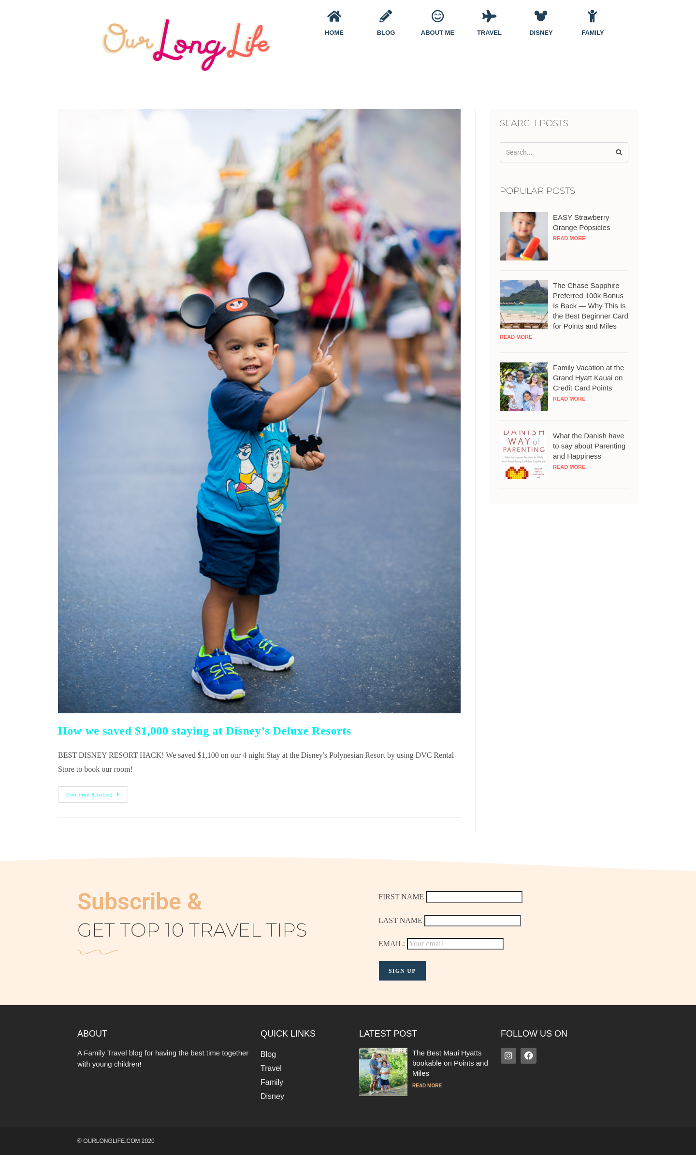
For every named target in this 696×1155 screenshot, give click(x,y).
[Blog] (385, 16)
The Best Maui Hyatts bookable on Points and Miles (450, 1063)
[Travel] (489, 16)
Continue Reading (97, 791)
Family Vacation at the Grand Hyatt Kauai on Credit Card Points (588, 377)
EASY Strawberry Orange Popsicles (581, 222)
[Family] (592, 16)
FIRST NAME (401, 897)
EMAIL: (441, 943)
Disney (540, 32)
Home (334, 32)
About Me (437, 32)
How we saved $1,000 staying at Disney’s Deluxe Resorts (204, 730)
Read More (569, 238)
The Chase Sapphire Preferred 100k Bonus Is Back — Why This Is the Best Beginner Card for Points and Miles (590, 305)
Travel (489, 32)
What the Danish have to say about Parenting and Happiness (589, 446)
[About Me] (437, 16)
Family (592, 32)
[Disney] (541, 16)
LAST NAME (400, 920)
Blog (386, 32)
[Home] (334, 16)
